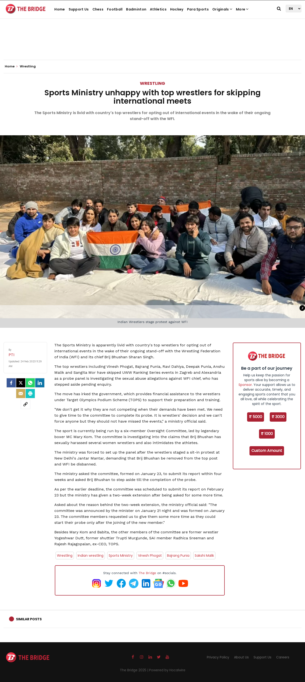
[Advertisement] (152, 45)
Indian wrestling (90, 555)
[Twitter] (20, 383)
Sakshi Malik (204, 555)
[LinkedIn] (40, 383)
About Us (241, 657)
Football (114, 9)
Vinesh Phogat (150, 555)
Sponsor (245, 384)
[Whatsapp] (30, 383)
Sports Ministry (121, 555)
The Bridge (147, 573)
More (242, 9)
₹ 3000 (278, 416)
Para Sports (198, 9)
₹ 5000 (255, 416)
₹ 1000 (267, 433)
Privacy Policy (218, 657)
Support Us (79, 9)
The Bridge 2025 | (134, 670)
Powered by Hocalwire (167, 670)
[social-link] (25, 404)
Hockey (176, 9)
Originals (222, 9)
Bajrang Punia (178, 555)
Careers (282, 657)
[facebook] (11, 383)
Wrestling (152, 83)
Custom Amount (266, 450)
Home (59, 9)
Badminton (136, 9)
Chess (98, 9)
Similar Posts (29, 619)
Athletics (158, 9)
